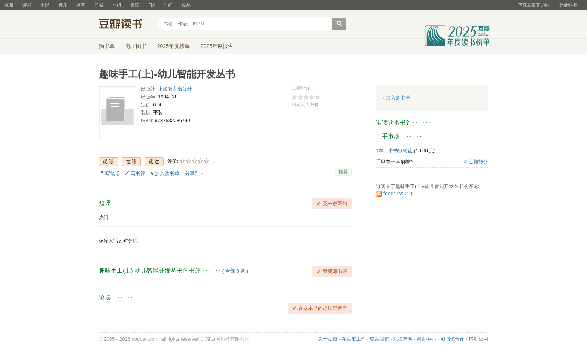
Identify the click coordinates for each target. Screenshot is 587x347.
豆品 (186, 5)
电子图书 (135, 46)
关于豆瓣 (327, 339)
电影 (44, 5)
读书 (26, 5)
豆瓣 (8, 5)
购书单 (107, 46)
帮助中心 (426, 339)
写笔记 (112, 173)
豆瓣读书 (126, 24)
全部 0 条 (235, 271)
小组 (116, 5)
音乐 (62, 5)
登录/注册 (568, 5)
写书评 (138, 173)
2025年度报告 (217, 46)
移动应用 (478, 339)
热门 (104, 217)
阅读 (134, 5)
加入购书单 (167, 173)
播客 (80, 5)
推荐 (343, 171)
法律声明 (403, 339)
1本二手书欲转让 (394, 150)
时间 (168, 5)
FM (151, 5)
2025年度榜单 (173, 46)
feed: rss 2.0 (397, 194)
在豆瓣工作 (353, 339)
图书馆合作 (452, 339)
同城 (98, 5)
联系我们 (379, 339)
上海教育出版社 (175, 89)
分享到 (192, 173)
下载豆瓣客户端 (534, 5)
